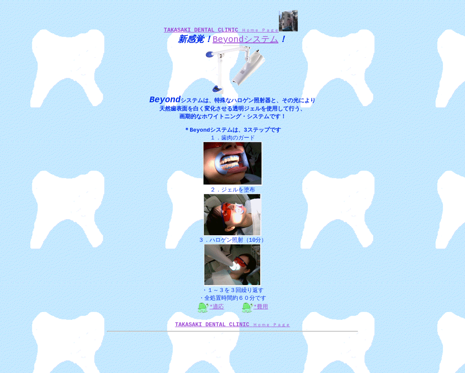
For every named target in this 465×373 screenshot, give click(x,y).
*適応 (217, 313)
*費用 (261, 313)
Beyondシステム (245, 40)
